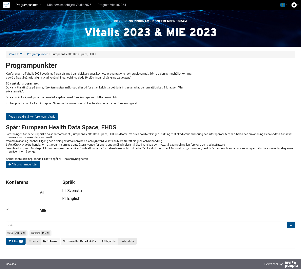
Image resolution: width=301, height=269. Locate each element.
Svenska (74, 190)
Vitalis (45, 192)
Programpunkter (37, 54)
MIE (43, 210)
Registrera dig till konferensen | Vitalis (32, 116)
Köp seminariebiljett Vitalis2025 (69, 5)
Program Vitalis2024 (111, 5)
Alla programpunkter (23, 164)
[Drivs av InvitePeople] (281, 265)
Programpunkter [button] (28, 5)
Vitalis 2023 (16, 54)
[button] (283, 5)
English (73, 198)
